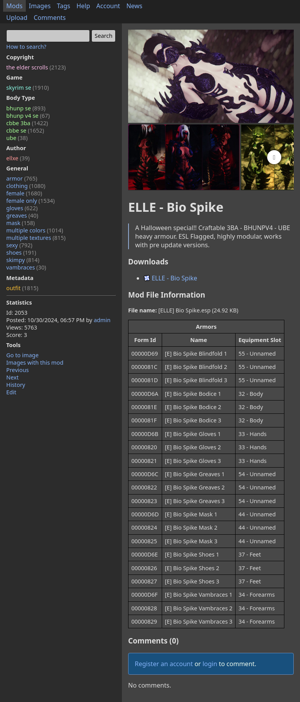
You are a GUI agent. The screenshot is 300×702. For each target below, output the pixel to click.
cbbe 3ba (27, 123)
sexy (19, 245)
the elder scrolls (36, 67)
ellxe (18, 158)
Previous (17, 370)
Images (40, 6)
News (134, 6)
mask (20, 223)
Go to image (22, 355)
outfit (22, 288)
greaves (22, 215)
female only (30, 200)
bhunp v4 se (28, 115)
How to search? (26, 46)
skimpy (22, 260)
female (24, 193)
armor (21, 178)
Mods (14, 6)
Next (12, 377)
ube (17, 138)
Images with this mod (34, 362)
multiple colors (34, 230)
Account (108, 6)
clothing (25, 186)
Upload (16, 17)
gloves (22, 208)
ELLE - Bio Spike (170, 278)
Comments (50, 17)
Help (83, 6)
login (209, 663)
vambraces (26, 267)
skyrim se (27, 87)
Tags (63, 6)
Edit (11, 392)
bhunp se (25, 108)
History (15, 384)
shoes (21, 252)
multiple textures (36, 237)
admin (102, 320)
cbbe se (25, 130)
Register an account (164, 663)
